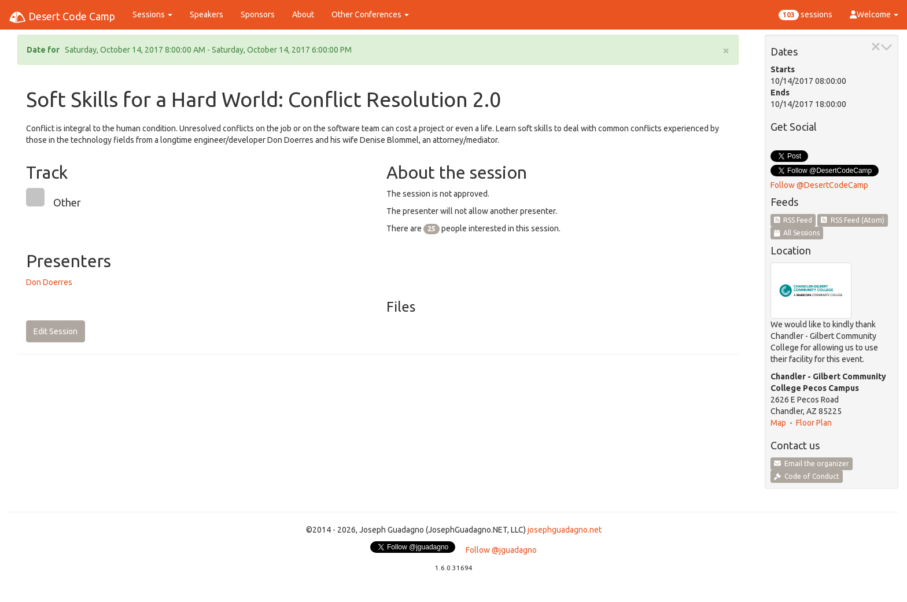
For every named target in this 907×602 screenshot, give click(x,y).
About (303, 14)
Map (778, 422)
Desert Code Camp (62, 17)
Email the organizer (811, 463)
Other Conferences (370, 14)
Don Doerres (49, 282)
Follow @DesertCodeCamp (819, 185)
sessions (805, 15)
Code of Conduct (806, 476)
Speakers (206, 14)
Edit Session (56, 331)
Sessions (152, 14)
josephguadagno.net (565, 529)
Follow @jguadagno (501, 550)
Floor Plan (814, 422)
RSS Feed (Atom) (852, 220)
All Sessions (797, 233)
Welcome (874, 14)
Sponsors (258, 14)
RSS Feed (793, 220)
